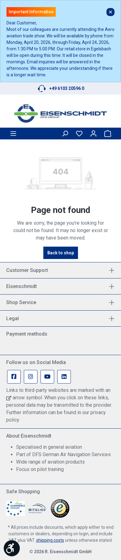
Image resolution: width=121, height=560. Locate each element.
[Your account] (93, 133)
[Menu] (13, 133)
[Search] (65, 133)
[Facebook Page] (13, 376)
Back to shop (60, 252)
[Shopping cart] (108, 133)
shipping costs (50, 540)
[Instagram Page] (30, 376)
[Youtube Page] (47, 376)
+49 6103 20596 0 (66, 88)
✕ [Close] (110, 12)
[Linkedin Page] (64, 376)
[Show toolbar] (12, 548)
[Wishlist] (79, 133)
